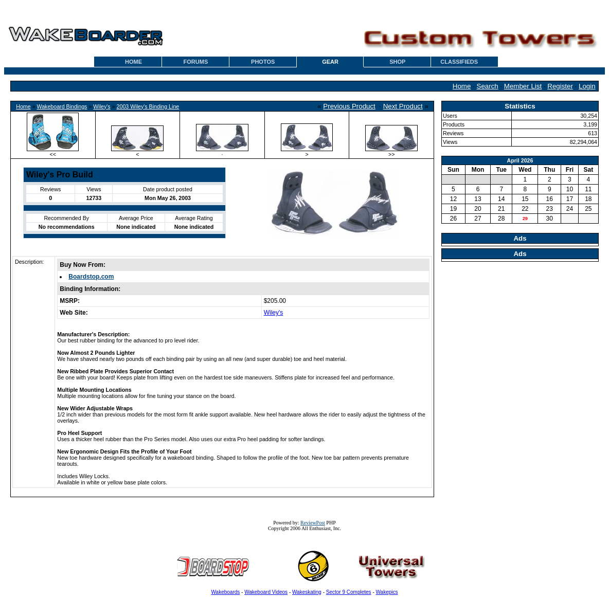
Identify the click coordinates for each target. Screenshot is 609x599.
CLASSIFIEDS (459, 62)
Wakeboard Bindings (62, 106)
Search (487, 86)
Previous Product (349, 106)
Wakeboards (225, 592)
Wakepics (387, 592)
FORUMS (196, 62)
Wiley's (101, 106)
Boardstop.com (91, 276)
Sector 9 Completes (348, 592)
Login (587, 86)
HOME (133, 62)
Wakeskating (306, 592)
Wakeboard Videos (266, 592)
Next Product (403, 106)
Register (560, 86)
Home (462, 86)
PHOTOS (263, 62)
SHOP (397, 62)
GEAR (330, 62)
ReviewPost (312, 522)
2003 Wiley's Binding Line (148, 106)
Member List (523, 86)
